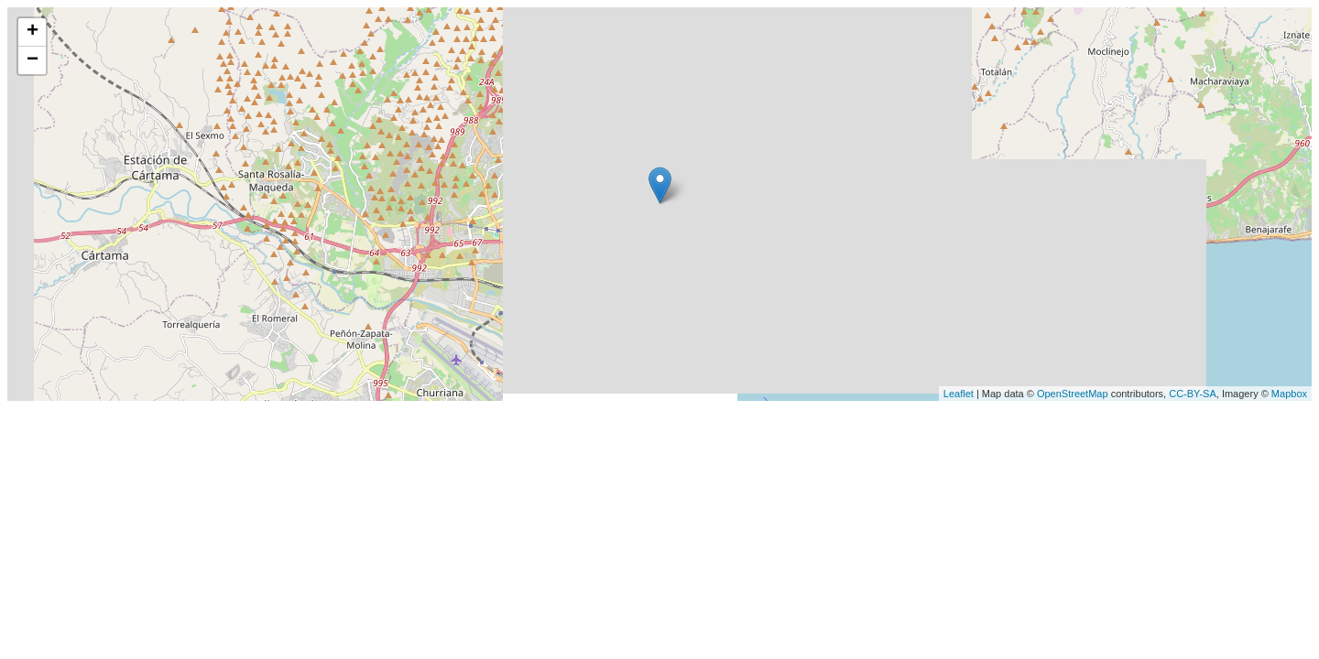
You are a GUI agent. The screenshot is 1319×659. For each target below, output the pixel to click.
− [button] (32, 60)
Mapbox (1289, 393)
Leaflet (958, 393)
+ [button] (32, 32)
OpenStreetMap (1072, 393)
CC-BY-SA (1192, 393)
